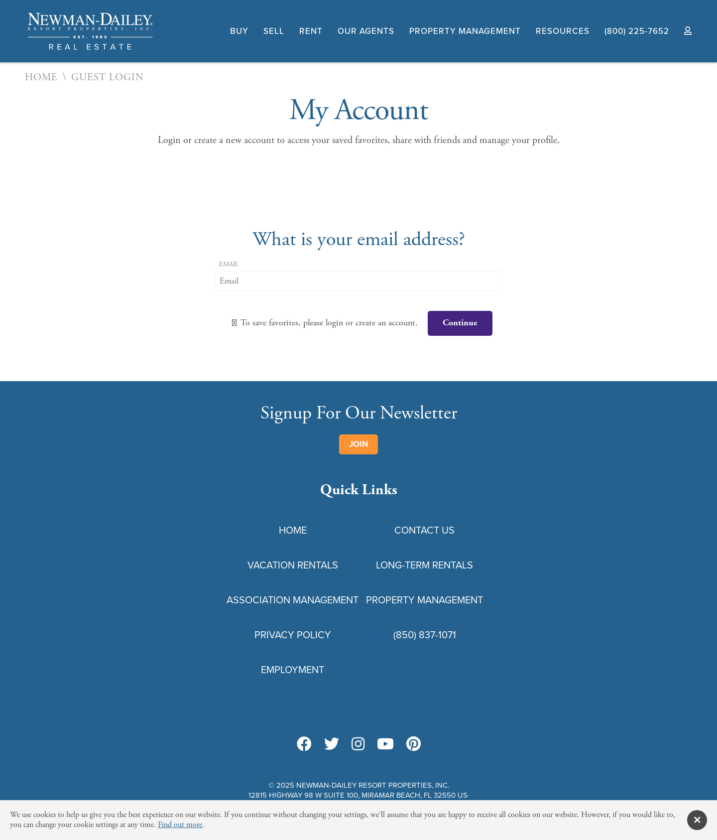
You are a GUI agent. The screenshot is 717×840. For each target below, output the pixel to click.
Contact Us (424, 530)
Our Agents (366, 31)
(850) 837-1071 (424, 635)
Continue (460, 322)
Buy (239, 31)
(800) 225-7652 (636, 31)
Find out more (180, 825)
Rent (311, 31)
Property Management (465, 31)
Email (229, 264)
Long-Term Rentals (424, 565)
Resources (563, 31)
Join (358, 444)
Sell (273, 31)
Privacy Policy (292, 635)
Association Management (292, 600)
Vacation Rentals (292, 565)
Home (41, 78)
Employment (292, 670)
